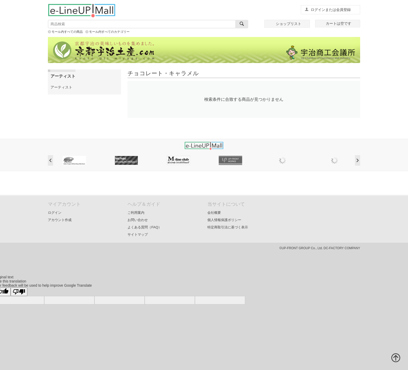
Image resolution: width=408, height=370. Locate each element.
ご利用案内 (136, 213)
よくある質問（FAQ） (145, 227)
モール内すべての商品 (67, 32)
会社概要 (214, 213)
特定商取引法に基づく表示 (227, 227)
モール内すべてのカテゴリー (109, 32)
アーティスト (61, 87)
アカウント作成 (60, 220)
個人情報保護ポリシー (224, 220)
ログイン (54, 213)
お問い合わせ (138, 220)
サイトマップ (138, 234)
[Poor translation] (19, 291)
